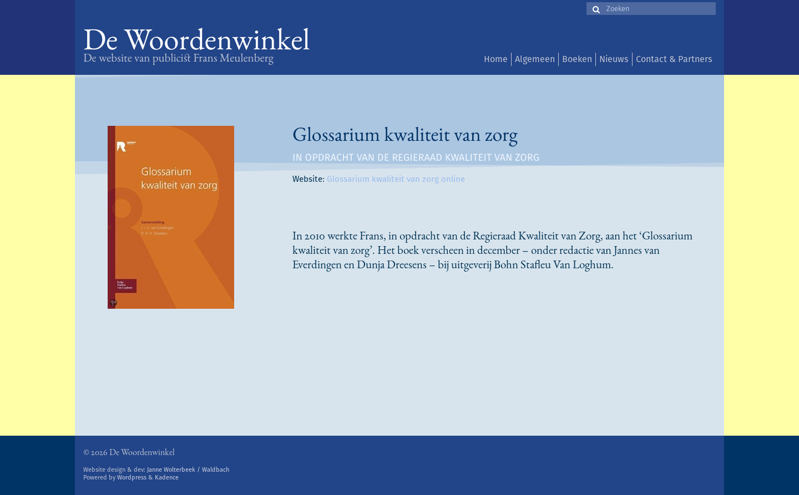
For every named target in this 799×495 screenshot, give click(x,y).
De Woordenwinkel (196, 43)
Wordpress (131, 477)
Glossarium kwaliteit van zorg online (396, 179)
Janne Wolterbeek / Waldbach (188, 470)
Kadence (167, 477)
